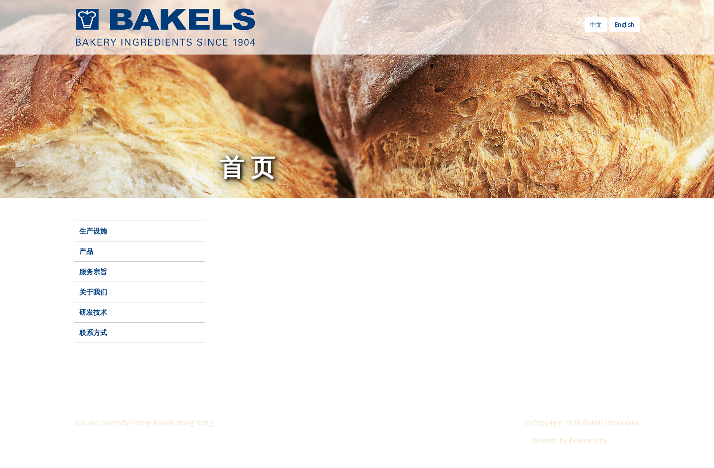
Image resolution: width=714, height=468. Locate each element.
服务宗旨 (93, 271)
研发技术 (93, 312)
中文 (596, 24)
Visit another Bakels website (126, 440)
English (624, 24)
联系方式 (93, 332)
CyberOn (624, 440)
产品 (86, 251)
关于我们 (93, 291)
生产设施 (93, 230)
